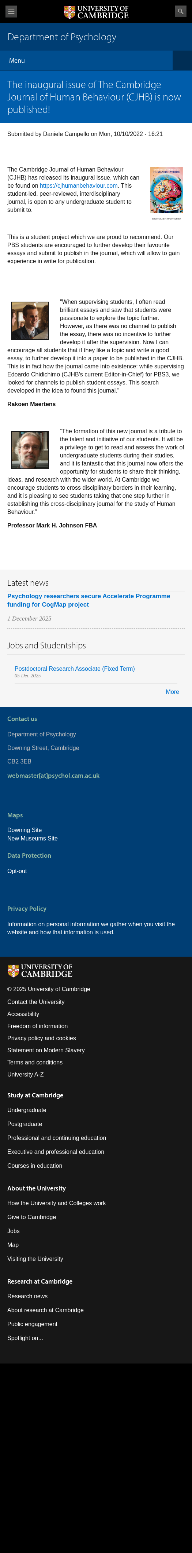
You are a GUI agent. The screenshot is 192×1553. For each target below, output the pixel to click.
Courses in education (34, 1166)
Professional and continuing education (56, 1138)
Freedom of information (37, 1026)
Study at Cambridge (35, 1095)
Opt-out (17, 871)
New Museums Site (32, 838)
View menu (11, 11)
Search (181, 11)
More (172, 692)
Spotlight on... (25, 1338)
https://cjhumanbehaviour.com (79, 186)
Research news (27, 1296)
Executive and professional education (55, 1152)
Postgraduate (24, 1124)
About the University (36, 1188)
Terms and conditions (35, 1062)
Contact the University (36, 1002)
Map (13, 1245)
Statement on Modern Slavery (46, 1050)
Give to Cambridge (31, 1217)
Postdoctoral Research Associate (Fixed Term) (75, 669)
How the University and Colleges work (56, 1203)
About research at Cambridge (45, 1310)
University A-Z (25, 1074)
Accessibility (23, 1014)
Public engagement (32, 1324)
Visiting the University (35, 1259)
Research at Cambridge (39, 1281)
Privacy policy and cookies (41, 1038)
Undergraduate (26, 1110)
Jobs (13, 1231)
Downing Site (24, 830)
